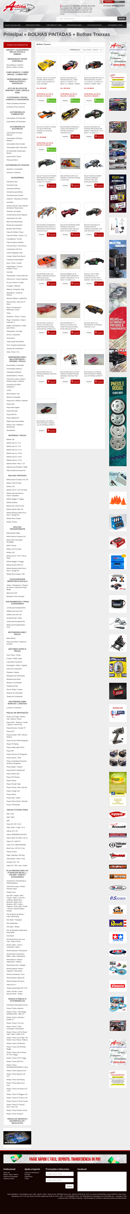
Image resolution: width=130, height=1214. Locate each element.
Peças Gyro (11, 404)
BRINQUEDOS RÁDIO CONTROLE (35, 25)
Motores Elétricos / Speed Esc (17, 298)
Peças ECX (10, 731)
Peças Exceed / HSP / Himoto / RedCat (17, 736)
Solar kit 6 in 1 (11, 985)
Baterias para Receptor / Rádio (17, 467)
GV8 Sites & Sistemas (75, 1198)
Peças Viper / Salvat (13, 798)
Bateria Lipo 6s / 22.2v (14, 460)
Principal (13, 34)
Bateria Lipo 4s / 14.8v (14, 453)
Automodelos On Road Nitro (16, 118)
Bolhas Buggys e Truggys (15, 499)
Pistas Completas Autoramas (16, 103)
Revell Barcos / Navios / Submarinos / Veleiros (15, 961)
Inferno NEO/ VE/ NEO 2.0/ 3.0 (17, 838)
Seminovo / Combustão (14, 169)
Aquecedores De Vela (14, 218)
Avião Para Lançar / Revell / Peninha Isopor (16, 888)
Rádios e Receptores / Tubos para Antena (16, 327)
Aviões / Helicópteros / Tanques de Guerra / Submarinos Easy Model (17, 587)
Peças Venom (11, 794)
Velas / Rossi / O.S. (13, 352)
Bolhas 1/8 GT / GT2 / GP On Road (16, 557)
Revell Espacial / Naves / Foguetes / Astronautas (15, 970)
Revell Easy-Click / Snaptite (16, 965)
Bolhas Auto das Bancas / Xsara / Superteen (15, 494)
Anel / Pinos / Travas (14, 655)
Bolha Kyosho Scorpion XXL (16, 536)
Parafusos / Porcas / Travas (16, 316)
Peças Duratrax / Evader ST (16, 728)
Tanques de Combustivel (15, 348)
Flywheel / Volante (13, 672)
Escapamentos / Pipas (14, 618)
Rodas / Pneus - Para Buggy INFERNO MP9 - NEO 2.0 (16, 1013)
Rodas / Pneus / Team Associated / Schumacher (15, 1028)
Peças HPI (10, 751)
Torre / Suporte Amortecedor (16, 345)
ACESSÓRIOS (14, 178)
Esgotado (75, 136)
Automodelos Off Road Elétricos (14, 139)
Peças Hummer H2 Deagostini (17, 754)
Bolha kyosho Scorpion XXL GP (17, 480)
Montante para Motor (14, 679)
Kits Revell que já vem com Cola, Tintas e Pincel (16, 940)
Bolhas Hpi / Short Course (15, 506)
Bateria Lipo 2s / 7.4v (14, 446)
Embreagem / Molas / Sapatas (17, 665)
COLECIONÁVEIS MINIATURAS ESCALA (15, 579)
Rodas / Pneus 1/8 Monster (16, 1043)
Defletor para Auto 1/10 (14, 611)
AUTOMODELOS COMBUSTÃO (14, 112)
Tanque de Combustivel (14, 696)
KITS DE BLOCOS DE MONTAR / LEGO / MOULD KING (96, 25)
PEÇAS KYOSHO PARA (16, 810)
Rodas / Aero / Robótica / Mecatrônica (15, 426)
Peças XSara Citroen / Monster (17, 801)
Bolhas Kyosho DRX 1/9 (15, 509)
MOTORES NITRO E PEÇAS (15, 649)
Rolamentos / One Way (14, 331)
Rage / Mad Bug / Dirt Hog (16, 855)
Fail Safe (10, 272)
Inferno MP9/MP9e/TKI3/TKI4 (17, 834)
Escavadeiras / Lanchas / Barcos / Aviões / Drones (15, 66)
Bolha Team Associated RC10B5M (14, 541)
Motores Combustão (13, 397)
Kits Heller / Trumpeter (14, 920)
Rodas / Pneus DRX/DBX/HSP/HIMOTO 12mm (17, 1066)
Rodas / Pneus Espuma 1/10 (16, 1071)
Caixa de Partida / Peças (15, 232)
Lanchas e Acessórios (14, 708)
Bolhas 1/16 (11, 486)
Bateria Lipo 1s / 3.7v (14, 443)
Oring (8, 313)
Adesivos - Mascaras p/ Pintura (17, 199)
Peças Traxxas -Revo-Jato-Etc (17, 787)
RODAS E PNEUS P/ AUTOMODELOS (15, 999)
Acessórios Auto (12, 185)
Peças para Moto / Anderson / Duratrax (17, 643)
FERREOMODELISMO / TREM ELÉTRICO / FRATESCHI (76, 25)
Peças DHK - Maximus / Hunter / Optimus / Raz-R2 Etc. (17, 723)
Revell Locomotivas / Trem (16, 974)
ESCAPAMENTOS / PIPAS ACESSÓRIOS (16, 602)
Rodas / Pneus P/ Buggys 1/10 (17, 1094)
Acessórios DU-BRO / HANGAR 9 (14, 386)
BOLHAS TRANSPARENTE (14, 527)
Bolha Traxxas (11, 545)
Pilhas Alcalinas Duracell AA (16, 470)
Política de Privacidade (10, 1176)
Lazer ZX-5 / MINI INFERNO (16, 845)
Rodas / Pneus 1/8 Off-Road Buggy (16, 1048)
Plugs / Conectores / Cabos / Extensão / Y (16, 321)
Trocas (27, 1178)
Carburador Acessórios (14, 662)
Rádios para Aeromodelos (15, 421)
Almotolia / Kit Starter (14, 211)
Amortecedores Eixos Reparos (17, 215)
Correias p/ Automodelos (15, 260)
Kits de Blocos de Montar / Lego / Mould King (15, 915)
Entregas (27, 1174)
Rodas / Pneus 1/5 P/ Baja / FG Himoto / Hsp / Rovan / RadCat (17, 1039)
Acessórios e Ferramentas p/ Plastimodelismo (16, 882)
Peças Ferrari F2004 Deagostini (17, 740)
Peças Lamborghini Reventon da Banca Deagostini (17, 762)
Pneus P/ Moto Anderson (15, 1008)
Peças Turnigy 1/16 (13, 791)
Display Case (11, 892)
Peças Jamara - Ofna (14, 758)
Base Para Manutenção (14, 222)
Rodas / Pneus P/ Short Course (17, 1101)
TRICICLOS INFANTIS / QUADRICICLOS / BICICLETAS (16, 1120)
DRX (8, 821)
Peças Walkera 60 (13, 418)
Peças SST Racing (13, 777)
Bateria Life (10, 439)
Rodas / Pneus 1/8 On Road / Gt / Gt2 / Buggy (17, 1054)
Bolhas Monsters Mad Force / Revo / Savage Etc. (17, 514)
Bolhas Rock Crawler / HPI (16, 574)
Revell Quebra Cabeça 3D (15, 978)
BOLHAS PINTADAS (49, 34)
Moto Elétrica (11, 638)
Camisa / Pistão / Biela (14, 658)
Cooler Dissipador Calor (15, 253)
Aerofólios (10, 202)
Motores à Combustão (14, 683)
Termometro (11, 338)
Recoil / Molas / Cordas (14, 689)
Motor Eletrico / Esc (13, 394)
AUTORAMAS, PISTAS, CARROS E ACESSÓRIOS (117, 25)
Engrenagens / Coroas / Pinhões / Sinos (15, 268)
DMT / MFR (10, 817)
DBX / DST (10, 814)
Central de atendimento (32, 1172)
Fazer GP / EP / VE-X (14, 824)
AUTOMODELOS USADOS (16, 165)
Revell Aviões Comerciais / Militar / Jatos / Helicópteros (16, 955)
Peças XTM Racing (13, 805)
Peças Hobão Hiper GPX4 (15, 747)
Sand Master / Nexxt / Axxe (16, 859)
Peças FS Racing (12, 744)
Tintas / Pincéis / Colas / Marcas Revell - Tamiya (15, 993)
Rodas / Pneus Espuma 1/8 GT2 (16, 1075)
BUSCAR (122, 18)
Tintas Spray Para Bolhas (15, 341)
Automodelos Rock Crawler (16, 144)
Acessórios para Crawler (15, 195)
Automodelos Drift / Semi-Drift (17, 147)
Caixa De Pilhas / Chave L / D (17, 235)
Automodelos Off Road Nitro (16, 122)
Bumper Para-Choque (14, 229)
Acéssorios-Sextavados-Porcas (17, 1005)
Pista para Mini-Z (12, 160)
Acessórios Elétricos (13, 188)
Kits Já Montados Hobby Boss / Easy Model (17, 931)
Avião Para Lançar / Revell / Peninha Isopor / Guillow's (16, 380)
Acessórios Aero (12, 182)
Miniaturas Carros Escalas (15, 596)
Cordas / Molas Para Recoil (16, 256)
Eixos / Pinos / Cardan (14, 263)
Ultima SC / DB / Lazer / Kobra (17, 865)
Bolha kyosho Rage (13, 533)
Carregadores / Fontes (14, 239)
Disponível (51, 100)
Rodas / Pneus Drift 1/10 (15, 1061)
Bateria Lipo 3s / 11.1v (14, 450)
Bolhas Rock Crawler (14, 518)
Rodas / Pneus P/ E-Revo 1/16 (17, 1098)
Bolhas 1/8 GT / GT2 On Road (17, 490)
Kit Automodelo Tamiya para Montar (16, 152)
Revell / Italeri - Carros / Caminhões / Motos (15, 946)
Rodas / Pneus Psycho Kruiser (17, 1110)
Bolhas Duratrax (12, 502)
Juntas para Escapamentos (16, 621)
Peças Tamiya (11, 780)
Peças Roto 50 (12, 414)
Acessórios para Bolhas (15, 192)
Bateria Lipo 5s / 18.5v (14, 457)
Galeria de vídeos (8, 1178)
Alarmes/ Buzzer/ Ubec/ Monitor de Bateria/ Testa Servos (17, 207)
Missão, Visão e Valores (10, 1174)
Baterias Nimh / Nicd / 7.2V (16, 464)
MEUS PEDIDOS (66, 2)
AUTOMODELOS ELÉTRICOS (14, 127)
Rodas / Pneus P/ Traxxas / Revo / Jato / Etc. (16, 1106)
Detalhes (41, 100)
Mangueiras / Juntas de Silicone (14, 294)
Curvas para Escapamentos (16, 608)
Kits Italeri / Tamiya (13, 927)
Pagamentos (28, 1176)
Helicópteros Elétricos (14, 372)
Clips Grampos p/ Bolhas (15, 242)
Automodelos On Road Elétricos (14, 134)
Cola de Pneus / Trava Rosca (16, 246)
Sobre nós (6, 1172)
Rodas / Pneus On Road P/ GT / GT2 (17, 1090)
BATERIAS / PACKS (15, 436)
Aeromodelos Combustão (15, 365)
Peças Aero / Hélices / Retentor (17, 401)
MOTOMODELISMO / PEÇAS (15, 632)
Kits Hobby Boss (12, 923)
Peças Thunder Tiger (14, 784)
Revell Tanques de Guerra (15, 981)
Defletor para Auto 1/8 (14, 615)
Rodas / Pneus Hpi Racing (16, 1080)
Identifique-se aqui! (118, 5)
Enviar (69, 1186)
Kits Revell (10, 936)
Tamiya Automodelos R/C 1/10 (17, 988)
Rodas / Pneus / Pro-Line (15, 1023)
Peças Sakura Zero (13, 774)
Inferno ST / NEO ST (14, 841)
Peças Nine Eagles (13, 407)
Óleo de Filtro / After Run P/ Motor (16, 303)
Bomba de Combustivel (14, 225)
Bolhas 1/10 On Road (14, 483)
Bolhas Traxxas (93, 34)
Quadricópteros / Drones (15, 376)
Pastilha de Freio (12, 686)
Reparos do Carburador (15, 693)
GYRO (9, 390)
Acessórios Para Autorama (16, 107)
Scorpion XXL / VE (13, 862)
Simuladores (11, 430)
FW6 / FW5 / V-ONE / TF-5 (16, 827)
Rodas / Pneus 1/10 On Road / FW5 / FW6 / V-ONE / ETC (17, 1033)
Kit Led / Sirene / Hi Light (15, 282)
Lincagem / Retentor (13, 286)
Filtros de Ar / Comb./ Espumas (17, 279)
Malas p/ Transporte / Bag (15, 289)
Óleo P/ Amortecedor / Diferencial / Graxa (14, 309)
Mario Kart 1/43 (12, 593)
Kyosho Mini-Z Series (14, 156)
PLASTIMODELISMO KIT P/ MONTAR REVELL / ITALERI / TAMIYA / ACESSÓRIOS (16, 873)
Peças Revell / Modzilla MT (16, 770)
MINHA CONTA (86, 2)
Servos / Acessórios (13, 335)
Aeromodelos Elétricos (14, 369)
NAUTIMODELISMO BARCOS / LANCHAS (15, 702)
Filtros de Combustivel (14, 669)
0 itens (117, 1)
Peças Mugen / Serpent (14, 767)
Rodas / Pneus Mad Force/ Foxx (16, 1084)
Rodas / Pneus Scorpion (15, 1114)
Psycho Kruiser (12, 852)
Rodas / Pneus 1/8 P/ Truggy (16, 1058)
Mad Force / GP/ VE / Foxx (16, 848)
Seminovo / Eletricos (13, 172)
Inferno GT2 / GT (12, 831)
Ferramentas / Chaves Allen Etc (17, 276)
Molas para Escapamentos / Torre (16, 626)
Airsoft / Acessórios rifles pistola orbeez (14, 25)
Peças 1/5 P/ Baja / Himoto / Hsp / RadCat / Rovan (16, 718)
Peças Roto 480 (12, 411)
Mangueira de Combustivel (16, 676)
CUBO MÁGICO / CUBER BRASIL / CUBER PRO (55, 25)
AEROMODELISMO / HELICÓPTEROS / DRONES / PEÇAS (15, 358)
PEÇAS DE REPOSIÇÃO (16, 713)
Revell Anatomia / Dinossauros (17, 951)
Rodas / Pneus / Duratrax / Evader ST (16, 1018)
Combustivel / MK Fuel (14, 249)
